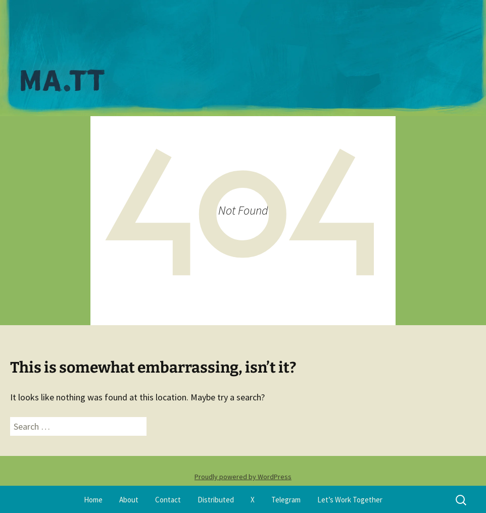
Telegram (286, 499)
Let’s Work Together (349, 499)
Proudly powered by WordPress (243, 476)
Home (93, 499)
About (128, 499)
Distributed (216, 499)
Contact (168, 499)
